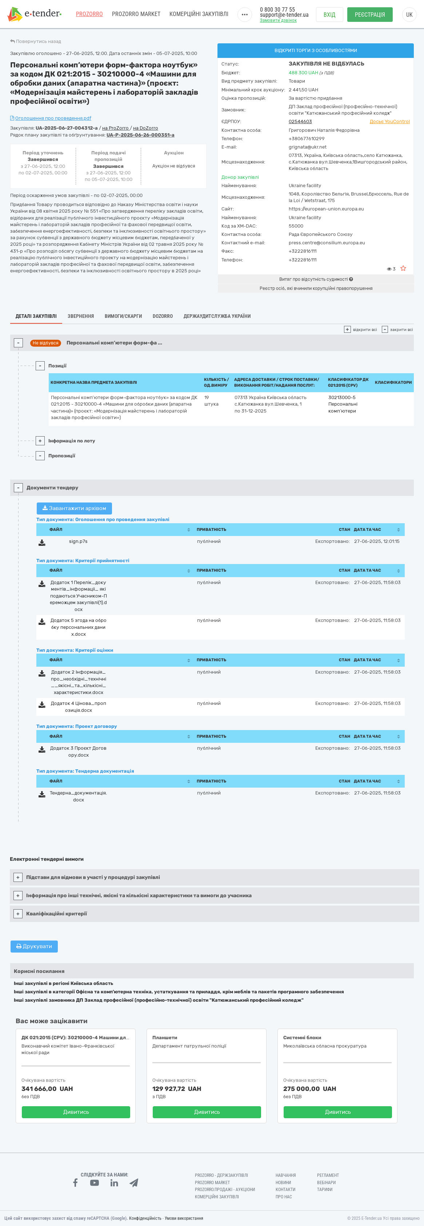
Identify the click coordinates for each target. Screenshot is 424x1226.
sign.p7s (78, 541)
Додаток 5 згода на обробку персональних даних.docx (79, 627)
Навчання (286, 1175)
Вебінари (326, 1182)
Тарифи (324, 1189)
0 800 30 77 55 (277, 10)
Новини (283, 1182)
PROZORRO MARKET (136, 14)
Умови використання (184, 1218)
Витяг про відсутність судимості (316, 279)
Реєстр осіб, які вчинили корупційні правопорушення (316, 288)
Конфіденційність (145, 1218)
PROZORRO (89, 14)
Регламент (328, 1175)
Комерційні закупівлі (198, 14)
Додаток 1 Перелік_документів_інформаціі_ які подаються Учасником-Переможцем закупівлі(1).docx (78, 596)
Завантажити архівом (74, 508)
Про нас (284, 1196)
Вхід (330, 14)
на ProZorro (116, 128)
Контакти (285, 1189)
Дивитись (76, 1112)
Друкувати (34, 946)
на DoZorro (145, 128)
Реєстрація (370, 14)
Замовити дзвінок (278, 20)
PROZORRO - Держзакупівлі (221, 1175)
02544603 (300, 121)
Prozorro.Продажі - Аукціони (225, 1189)
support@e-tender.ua (284, 14)
